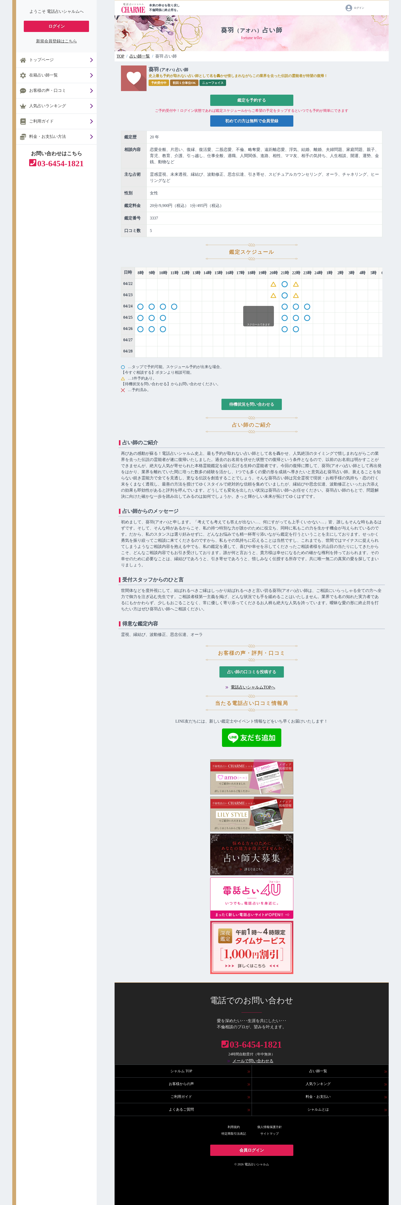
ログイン (56, 26)
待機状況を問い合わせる (251, 404)
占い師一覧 (139, 56)
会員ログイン (251, 1150)
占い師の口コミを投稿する (251, 672)
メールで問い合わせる (252, 1061)
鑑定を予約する (251, 100)
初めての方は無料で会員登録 (251, 121)
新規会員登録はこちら (56, 41)
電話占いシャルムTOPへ (253, 687)
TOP (120, 56)
